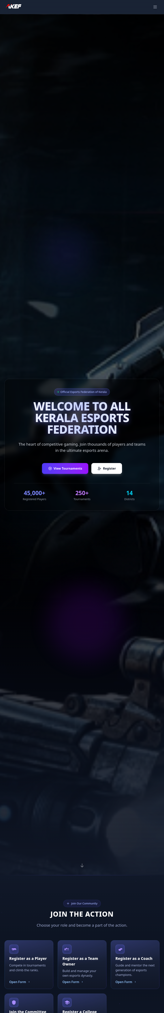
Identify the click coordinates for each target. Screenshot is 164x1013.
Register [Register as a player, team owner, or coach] (107, 468)
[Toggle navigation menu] (155, 7)
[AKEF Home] (13, 7)
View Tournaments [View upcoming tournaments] (65, 468)
